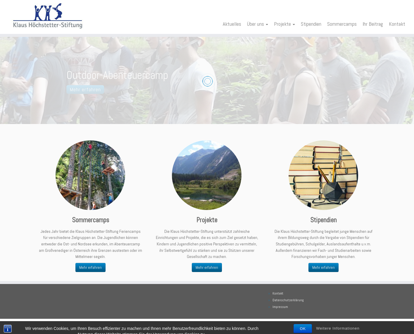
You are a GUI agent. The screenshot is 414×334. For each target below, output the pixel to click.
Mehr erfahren (90, 267)
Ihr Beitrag (373, 24)
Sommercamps (342, 24)
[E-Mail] (40, 325)
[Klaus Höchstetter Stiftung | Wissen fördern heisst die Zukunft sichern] (48, 16)
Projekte (284, 24)
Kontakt (397, 24)
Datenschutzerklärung (287, 300)
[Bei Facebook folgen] (48, 325)
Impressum (280, 307)
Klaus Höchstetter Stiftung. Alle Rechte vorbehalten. (219, 325)
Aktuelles (232, 24)
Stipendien (311, 24)
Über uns (257, 24)
